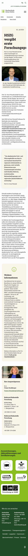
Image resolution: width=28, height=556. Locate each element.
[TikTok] (21, 547)
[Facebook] (3, 547)
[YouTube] (14, 547)
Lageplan (12, 534)
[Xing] (10, 547)
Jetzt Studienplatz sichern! (18, 6)
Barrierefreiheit (8, 537)
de (2, 3)
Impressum (20, 534)
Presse (16, 537)
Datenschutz (7, 530)
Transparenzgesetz (18, 530)
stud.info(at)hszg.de (20, 525)
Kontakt (5, 534)
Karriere (23, 537)
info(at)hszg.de (6, 523)
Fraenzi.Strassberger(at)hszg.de (14, 391)
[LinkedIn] (7, 547)
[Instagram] (18, 547)
